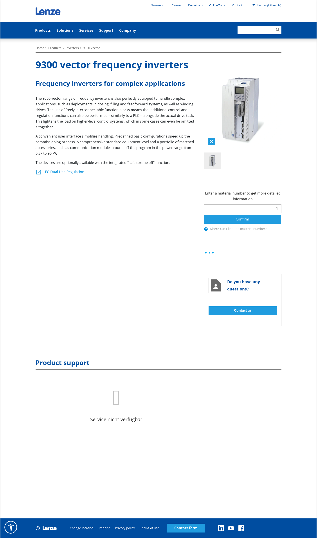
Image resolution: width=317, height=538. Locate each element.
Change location (82, 528)
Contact (237, 5)
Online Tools (217, 5)
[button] (10, 527)
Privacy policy (125, 528)
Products (43, 30)
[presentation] (206, 229)
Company (127, 30)
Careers (177, 5)
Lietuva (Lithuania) (266, 5)
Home (40, 48)
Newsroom (158, 5)
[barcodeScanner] (276, 209)
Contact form (186, 528)
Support (106, 30)
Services (86, 30)
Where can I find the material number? (238, 229)
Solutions (65, 30)
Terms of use (149, 528)
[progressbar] (209, 253)
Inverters (72, 48)
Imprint (104, 528)
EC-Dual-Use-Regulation (60, 172)
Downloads (195, 5)
